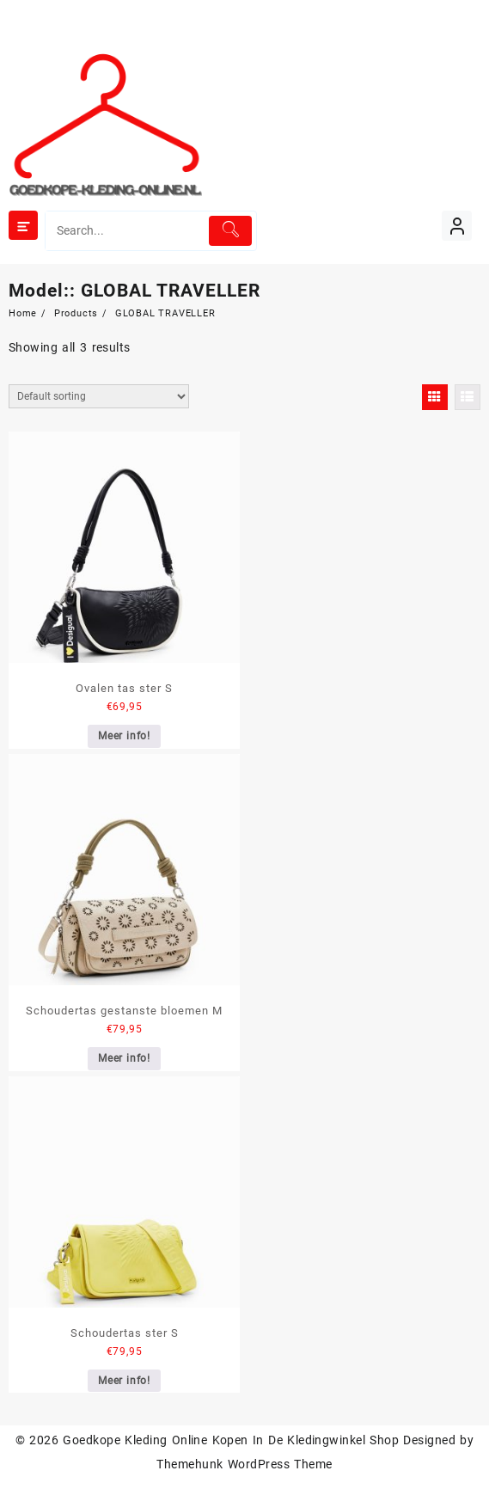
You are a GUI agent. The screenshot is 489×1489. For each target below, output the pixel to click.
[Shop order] (99, 396)
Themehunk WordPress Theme (244, 1464)
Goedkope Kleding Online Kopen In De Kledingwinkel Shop (231, 1440)
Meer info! (124, 736)
